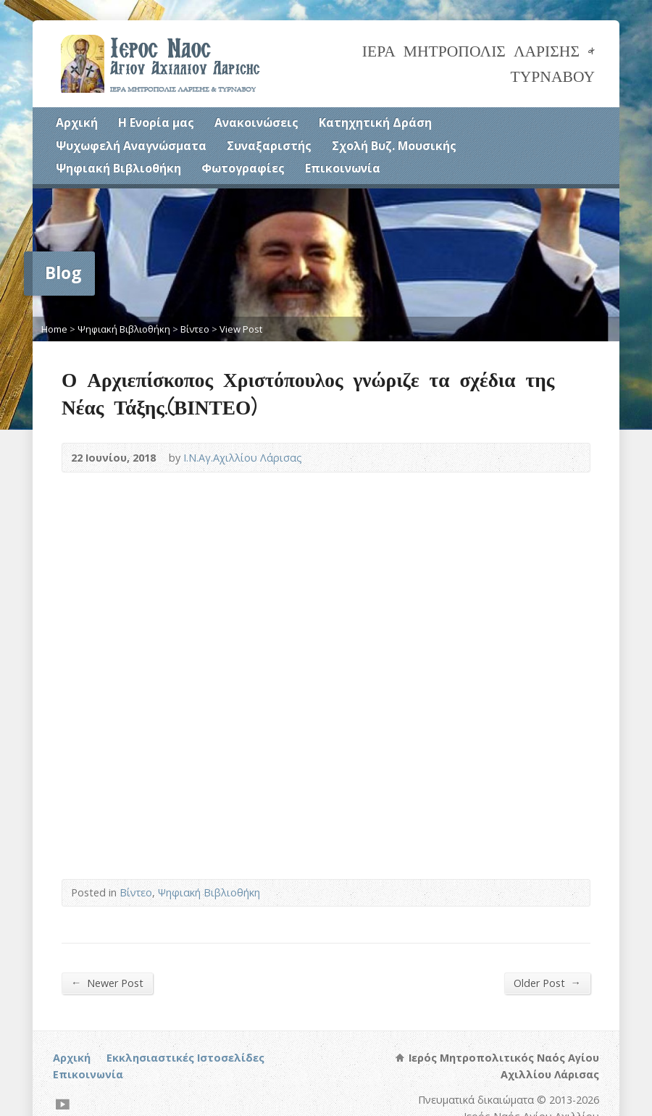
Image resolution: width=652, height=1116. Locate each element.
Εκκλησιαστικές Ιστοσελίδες (185, 1058)
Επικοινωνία (342, 168)
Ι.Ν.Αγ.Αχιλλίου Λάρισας (242, 458)
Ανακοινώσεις (256, 122)
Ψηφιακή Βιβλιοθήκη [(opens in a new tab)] (118, 168)
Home (54, 329)
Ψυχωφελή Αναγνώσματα (131, 146)
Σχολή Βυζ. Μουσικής (394, 146)
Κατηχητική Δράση (375, 122)
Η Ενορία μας (156, 122)
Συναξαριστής (269, 146)
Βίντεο (194, 329)
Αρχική (77, 122)
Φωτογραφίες (243, 168)
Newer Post (107, 982)
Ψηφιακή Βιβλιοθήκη (124, 329)
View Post (241, 329)
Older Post (547, 982)
